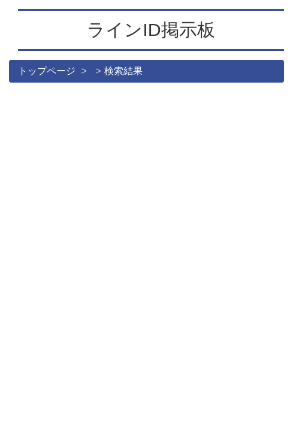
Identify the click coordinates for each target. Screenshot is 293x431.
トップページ (46, 71)
